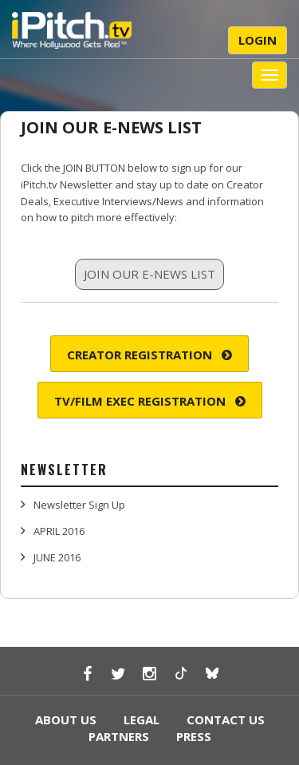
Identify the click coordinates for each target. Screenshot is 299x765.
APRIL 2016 (59, 531)
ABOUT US (65, 719)
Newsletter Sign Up (79, 504)
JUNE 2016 (57, 557)
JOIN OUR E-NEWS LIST (111, 127)
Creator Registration (149, 355)
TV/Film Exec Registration (150, 401)
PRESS (193, 736)
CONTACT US (226, 719)
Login (257, 40)
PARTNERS (119, 736)
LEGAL (141, 719)
